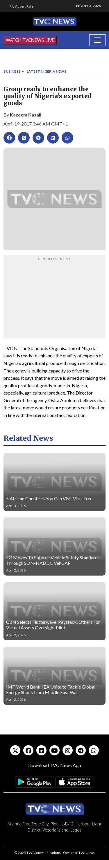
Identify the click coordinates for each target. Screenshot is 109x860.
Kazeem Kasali (25, 114)
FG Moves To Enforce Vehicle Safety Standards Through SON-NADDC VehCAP (53, 560)
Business (11, 71)
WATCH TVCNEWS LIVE (30, 40)
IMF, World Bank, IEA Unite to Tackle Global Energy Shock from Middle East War (50, 689)
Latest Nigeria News (46, 71)
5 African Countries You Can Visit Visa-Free (49, 498)
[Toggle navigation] (97, 40)
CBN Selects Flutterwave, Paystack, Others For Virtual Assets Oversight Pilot (53, 624)
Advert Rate (24, 6)
